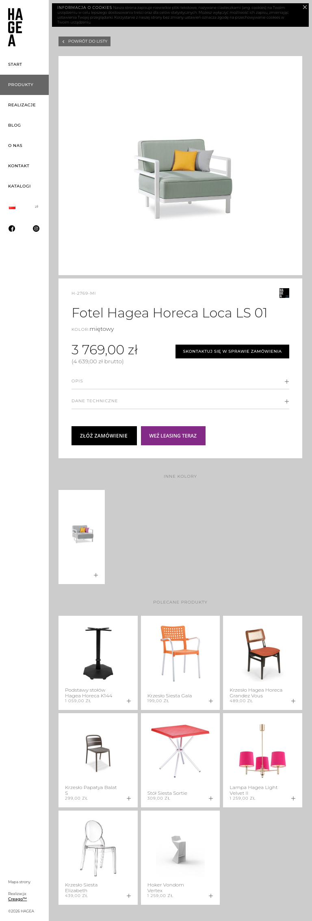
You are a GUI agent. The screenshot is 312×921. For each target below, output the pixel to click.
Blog (14, 125)
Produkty (20, 84)
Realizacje (22, 105)
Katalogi (19, 186)
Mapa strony (19, 882)
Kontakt (18, 165)
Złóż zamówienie (104, 435)
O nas (15, 145)
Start (15, 64)
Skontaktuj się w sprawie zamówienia (232, 351)
